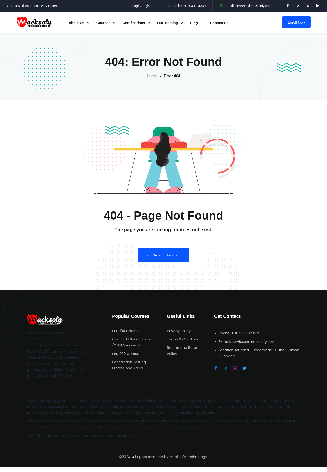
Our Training (167, 23)
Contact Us (219, 23)
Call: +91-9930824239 (186, 6)
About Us (76, 23)
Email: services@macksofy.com (245, 6)
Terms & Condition (183, 339)
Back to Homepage (164, 255)
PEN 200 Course (125, 353)
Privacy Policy (179, 330)
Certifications (134, 23)
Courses (103, 23)
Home (152, 76)
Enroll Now (296, 22)
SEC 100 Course (125, 330)
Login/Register (142, 6)
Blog (194, 23)
